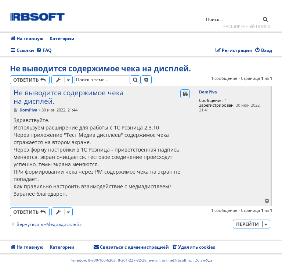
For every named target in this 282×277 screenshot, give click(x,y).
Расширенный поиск (246, 26)
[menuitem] (44, 51)
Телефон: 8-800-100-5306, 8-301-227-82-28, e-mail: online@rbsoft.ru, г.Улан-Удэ (141, 260)
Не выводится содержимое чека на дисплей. (100, 68)
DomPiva (208, 91)
